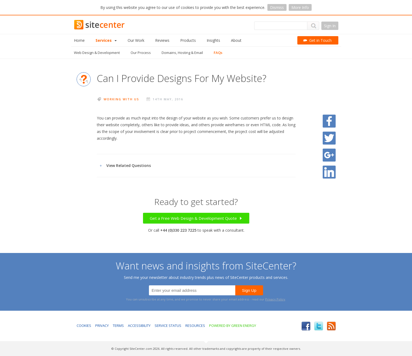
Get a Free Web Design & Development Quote (196, 218)
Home (79, 40)
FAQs (218, 52)
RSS (331, 326)
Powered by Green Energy (232, 325)
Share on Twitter (329, 138)
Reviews (162, 40)
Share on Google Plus (329, 155)
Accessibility (139, 325)
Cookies (84, 325)
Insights (213, 40)
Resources (195, 325)
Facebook (306, 326)
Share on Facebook (329, 121)
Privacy (102, 325)
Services (106, 40)
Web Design (97, 52)
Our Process (141, 52)
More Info (300, 7)
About (236, 40)
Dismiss (277, 7)
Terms (118, 325)
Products (188, 40)
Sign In (330, 25)
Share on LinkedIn (329, 172)
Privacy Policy (275, 299)
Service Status (168, 325)
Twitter (318, 326)
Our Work (136, 40)
